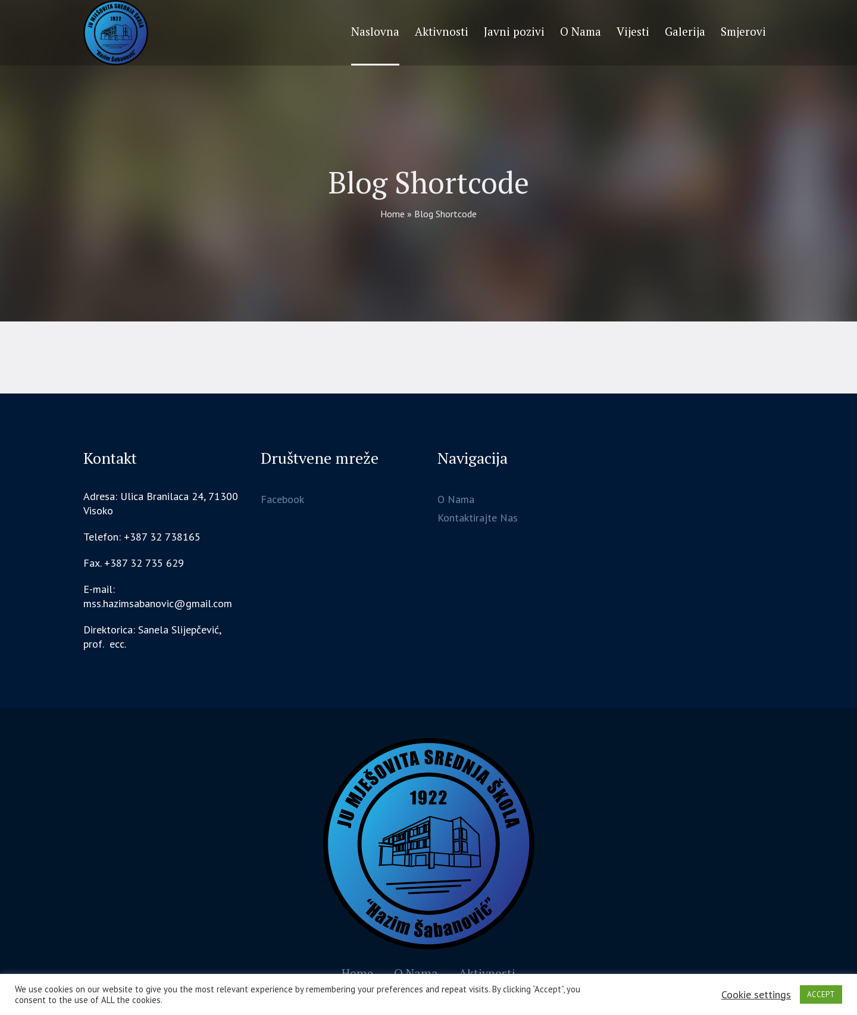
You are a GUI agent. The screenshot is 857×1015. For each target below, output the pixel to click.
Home (392, 214)
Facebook (282, 499)
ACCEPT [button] (821, 994)
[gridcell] (162, 637)
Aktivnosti (487, 973)
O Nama (455, 499)
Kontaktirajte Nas (477, 517)
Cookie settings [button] (756, 994)
